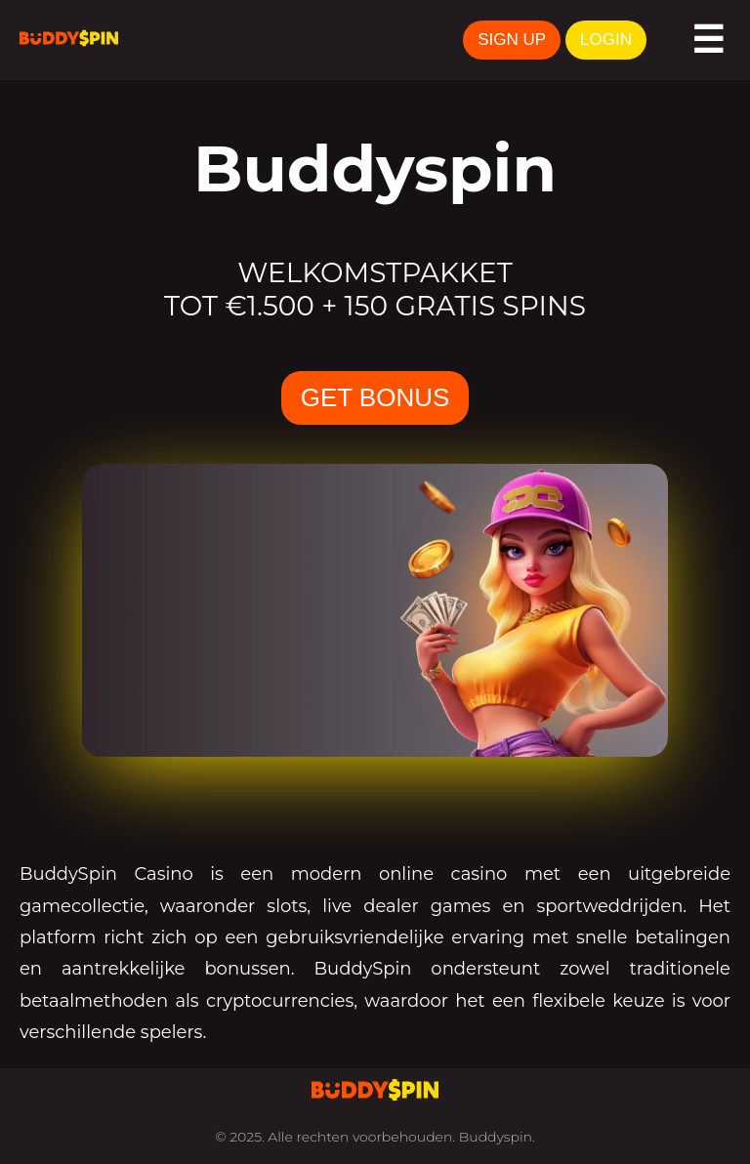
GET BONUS (375, 397)
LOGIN (606, 39)
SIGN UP (512, 39)
